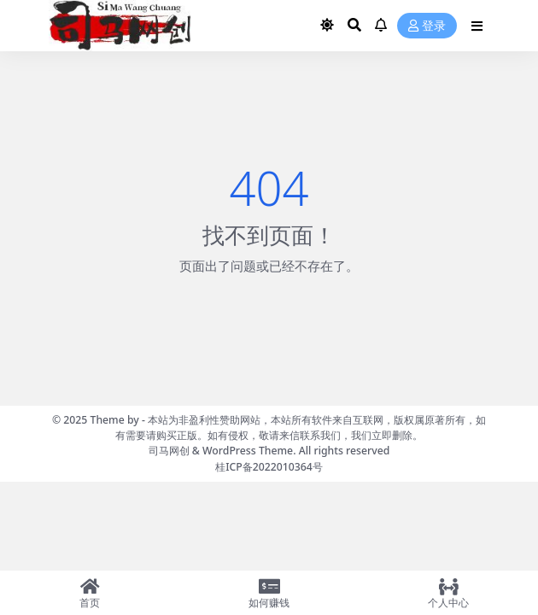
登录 (427, 26)
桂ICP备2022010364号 (269, 467)
